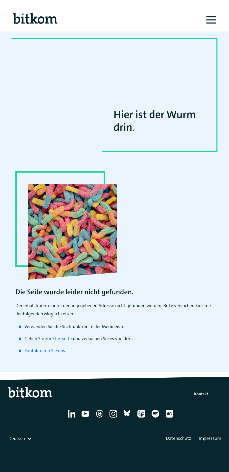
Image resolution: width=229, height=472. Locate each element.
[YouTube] (86, 417)
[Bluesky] (128, 417)
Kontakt (201, 394)
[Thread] (100, 417)
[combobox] (20, 438)
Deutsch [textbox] (16, 438)
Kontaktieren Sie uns (44, 350)
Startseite (62, 338)
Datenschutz (178, 438)
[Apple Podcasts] (142, 417)
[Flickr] (170, 417)
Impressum (210, 438)
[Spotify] (156, 417)
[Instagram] (114, 417)
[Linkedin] (72, 417)
